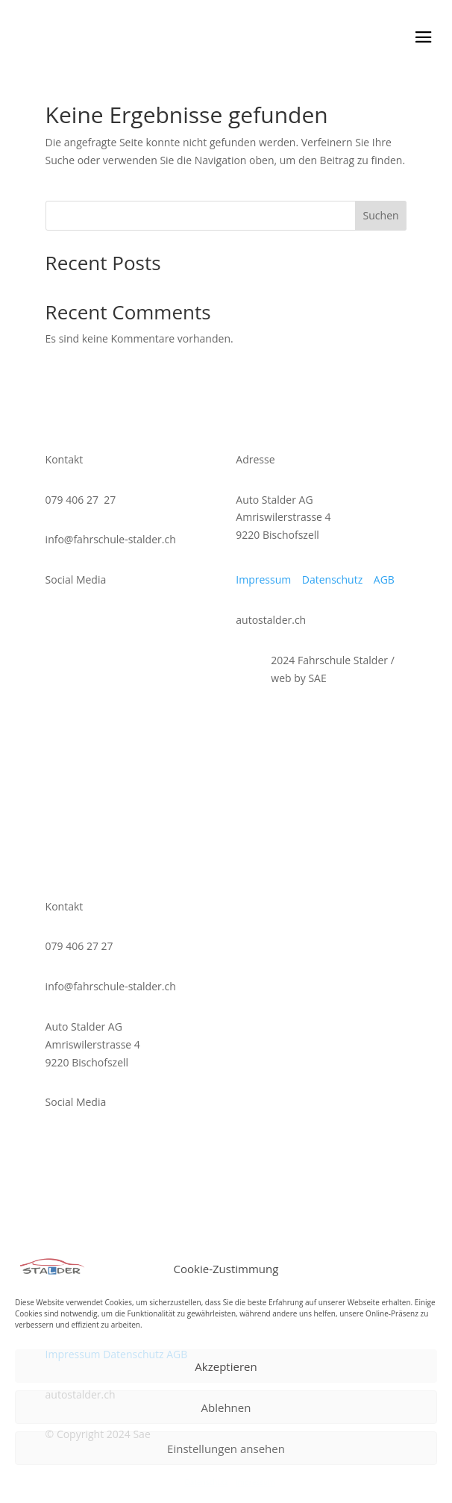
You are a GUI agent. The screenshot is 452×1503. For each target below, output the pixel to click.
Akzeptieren (226, 1366)
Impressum (255, 1482)
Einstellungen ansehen (226, 1448)
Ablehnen (226, 1407)
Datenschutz (206, 1482)
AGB (386, 579)
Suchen (381, 215)
